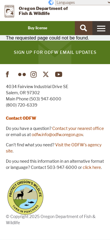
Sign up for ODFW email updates (55, 52)
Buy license (37, 28)
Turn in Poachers (25, 196)
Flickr (22, 74)
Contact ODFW (21, 118)
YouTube (59, 74)
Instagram (34, 74)
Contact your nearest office (78, 128)
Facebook (9, 74)
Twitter (46, 74)
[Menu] (101, 28)
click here (92, 167)
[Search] (83, 28)
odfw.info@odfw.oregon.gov (57, 134)
